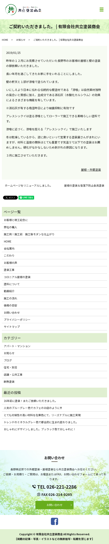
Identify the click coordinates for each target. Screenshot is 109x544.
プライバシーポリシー (17, 319)
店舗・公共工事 (13, 374)
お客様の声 (10, 263)
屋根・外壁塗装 (91, 170)
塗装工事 (9, 270)
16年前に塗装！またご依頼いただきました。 (31, 401)
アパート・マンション (17, 346)
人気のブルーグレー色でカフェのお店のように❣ (33, 408)
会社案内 (9, 248)
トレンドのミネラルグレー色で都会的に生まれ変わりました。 (41, 422)
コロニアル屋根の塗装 (17, 277)
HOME (5, 39)
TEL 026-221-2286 (57, 486)
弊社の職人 (10, 227)
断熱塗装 (9, 381)
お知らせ (20, 39)
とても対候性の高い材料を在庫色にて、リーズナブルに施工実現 (42, 415)
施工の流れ (10, 298)
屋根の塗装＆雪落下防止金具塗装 (84, 185)
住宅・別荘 (10, 367)
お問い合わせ (12, 312)
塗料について (12, 284)
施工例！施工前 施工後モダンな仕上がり (29, 234)
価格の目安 (10, 305)
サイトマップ (12, 326)
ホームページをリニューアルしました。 (29, 185)
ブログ (8, 360)
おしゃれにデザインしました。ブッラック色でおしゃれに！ (40, 429)
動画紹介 (9, 291)
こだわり (9, 255)
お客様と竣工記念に (16, 220)
